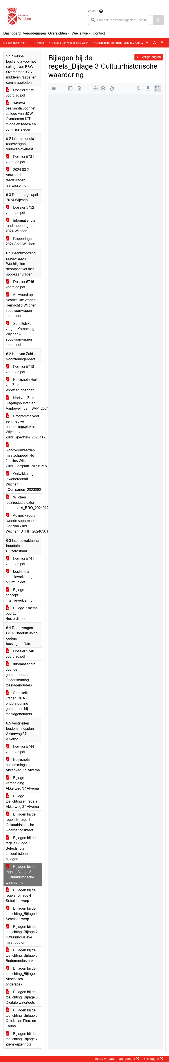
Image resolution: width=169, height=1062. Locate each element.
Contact (99, 33)
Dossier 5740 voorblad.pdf (20, 653)
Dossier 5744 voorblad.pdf (20, 749)
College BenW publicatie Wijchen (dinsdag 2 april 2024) (85, 42)
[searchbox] (119, 20)
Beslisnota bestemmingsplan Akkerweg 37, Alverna (23, 765)
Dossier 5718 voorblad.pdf (20, 369)
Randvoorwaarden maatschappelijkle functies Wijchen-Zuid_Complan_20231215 (24, 455)
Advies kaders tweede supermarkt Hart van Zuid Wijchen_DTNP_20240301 (24, 523)
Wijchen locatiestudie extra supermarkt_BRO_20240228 (24, 502)
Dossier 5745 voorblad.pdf (20, 284)
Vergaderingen (34, 33)
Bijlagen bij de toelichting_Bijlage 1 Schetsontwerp (22, 914)
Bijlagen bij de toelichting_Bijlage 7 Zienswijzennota (22, 1039)
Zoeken (93, 11)
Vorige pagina (148, 57)
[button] (158, 20)
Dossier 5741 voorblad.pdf (20, 561)
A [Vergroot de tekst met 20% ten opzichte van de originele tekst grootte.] (154, 42)
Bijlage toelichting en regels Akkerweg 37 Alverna (22, 801)
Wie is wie (80, 33)
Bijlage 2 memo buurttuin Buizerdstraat (22, 613)
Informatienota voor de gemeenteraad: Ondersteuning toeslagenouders (20, 674)
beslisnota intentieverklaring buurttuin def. (19, 577)
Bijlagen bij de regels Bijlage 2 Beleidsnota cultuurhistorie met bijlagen (21, 848)
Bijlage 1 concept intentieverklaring (19, 595)
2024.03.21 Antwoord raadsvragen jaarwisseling (18, 177)
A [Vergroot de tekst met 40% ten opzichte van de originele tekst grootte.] (162, 43)
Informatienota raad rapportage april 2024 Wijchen (22, 226)
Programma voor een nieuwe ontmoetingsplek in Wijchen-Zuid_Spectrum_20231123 (24, 426)
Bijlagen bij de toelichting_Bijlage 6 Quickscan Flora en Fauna (22, 1018)
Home (32, 42)
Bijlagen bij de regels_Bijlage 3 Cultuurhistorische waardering (21, 874)
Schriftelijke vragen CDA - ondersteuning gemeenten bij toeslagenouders (19, 703)
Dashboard (12, 33)
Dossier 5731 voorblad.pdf (20, 159)
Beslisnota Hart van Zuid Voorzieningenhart (21, 385)
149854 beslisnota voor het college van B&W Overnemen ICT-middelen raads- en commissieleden (21, 116)
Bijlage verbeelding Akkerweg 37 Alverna (22, 783)
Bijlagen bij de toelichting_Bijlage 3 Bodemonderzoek (22, 955)
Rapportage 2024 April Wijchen (20, 241)
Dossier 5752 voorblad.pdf (20, 210)
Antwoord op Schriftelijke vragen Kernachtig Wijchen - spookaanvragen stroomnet (22, 305)
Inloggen (154, 1058)
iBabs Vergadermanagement (116, 1058)
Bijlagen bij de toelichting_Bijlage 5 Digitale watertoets (22, 997)
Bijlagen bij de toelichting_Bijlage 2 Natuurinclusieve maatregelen (22, 934)
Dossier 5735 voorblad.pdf (20, 92)
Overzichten (57, 33)
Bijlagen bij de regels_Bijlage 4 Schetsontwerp (21, 895)
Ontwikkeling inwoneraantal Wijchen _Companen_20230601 (24, 481)
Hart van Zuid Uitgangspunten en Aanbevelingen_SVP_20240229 (24, 403)
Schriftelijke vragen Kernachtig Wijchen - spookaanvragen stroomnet (20, 334)
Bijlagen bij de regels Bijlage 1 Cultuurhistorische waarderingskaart (21, 822)
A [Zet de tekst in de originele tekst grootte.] (147, 43)
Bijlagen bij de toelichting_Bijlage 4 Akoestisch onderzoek (22, 976)
